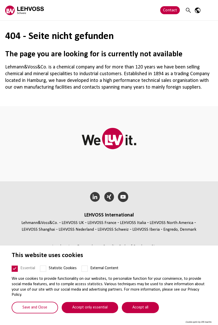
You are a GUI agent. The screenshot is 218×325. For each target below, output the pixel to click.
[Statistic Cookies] (43, 269)
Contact (170, 10)
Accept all (140, 307)
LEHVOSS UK (73, 223)
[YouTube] (123, 197)
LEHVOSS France (101, 223)
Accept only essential (90, 307)
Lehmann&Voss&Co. (39, 223)
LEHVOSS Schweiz (113, 229)
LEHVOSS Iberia (146, 229)
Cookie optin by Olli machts (198, 322)
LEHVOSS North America (171, 223)
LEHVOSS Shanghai (38, 229)
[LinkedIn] (95, 197)
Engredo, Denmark (179, 229)
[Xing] (109, 197)
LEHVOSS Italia (133, 223)
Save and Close (34, 307)
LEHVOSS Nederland (76, 229)
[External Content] (85, 269)
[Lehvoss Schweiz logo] (24, 10)
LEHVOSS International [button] (109, 215)
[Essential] (15, 269)
